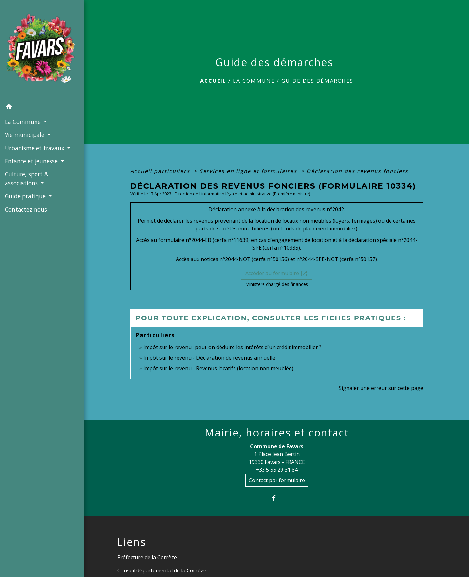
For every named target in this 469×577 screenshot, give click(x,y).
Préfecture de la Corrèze (147, 557)
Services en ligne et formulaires (249, 171)
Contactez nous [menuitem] (26, 209)
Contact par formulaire (277, 480)
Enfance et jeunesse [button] (32, 161)
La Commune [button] (23, 122)
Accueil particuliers (161, 171)
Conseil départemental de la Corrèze (161, 570)
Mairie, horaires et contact (277, 432)
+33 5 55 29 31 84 (277, 469)
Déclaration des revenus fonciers (357, 171)
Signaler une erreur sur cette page (381, 388)
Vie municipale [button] (25, 135)
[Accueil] (42, 50)
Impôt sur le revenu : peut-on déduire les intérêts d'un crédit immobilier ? (232, 347)
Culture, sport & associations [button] (27, 178)
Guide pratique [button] (26, 196)
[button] (42, 107)
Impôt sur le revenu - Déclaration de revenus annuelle (209, 357)
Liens (131, 542)
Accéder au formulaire (276, 274)
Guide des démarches (317, 80)
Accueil (213, 80)
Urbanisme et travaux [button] (35, 148)
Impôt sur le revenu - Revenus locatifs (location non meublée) (218, 368)
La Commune (254, 80)
